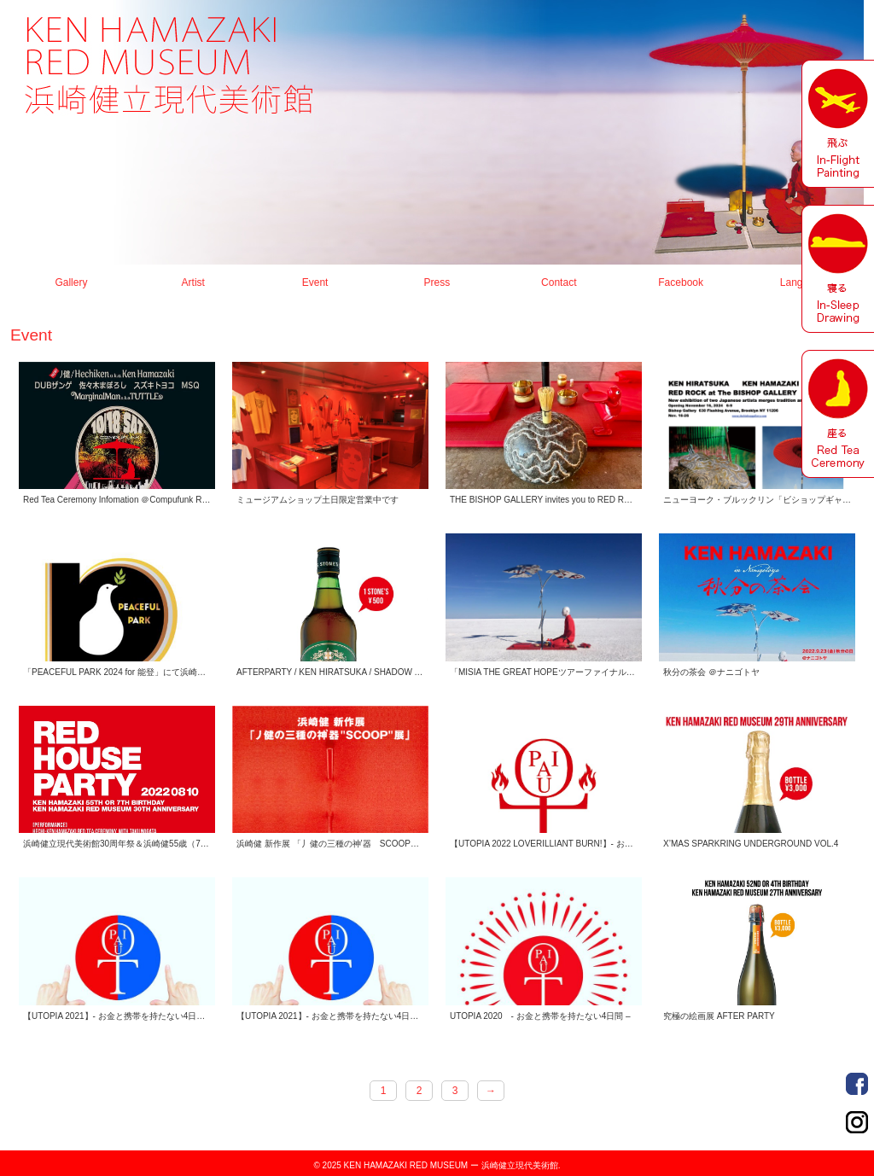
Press (437, 282)
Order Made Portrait (857, 1084)
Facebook (680, 282)
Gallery (71, 282)
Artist (193, 282)
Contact (558, 282)
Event (315, 282)
